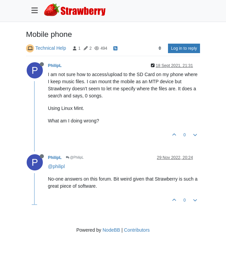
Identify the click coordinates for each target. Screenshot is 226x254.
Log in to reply (184, 48)
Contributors (137, 230)
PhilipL (55, 65)
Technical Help (50, 48)
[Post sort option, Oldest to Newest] (159, 48)
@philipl (56, 166)
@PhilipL (75, 157)
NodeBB (111, 230)
